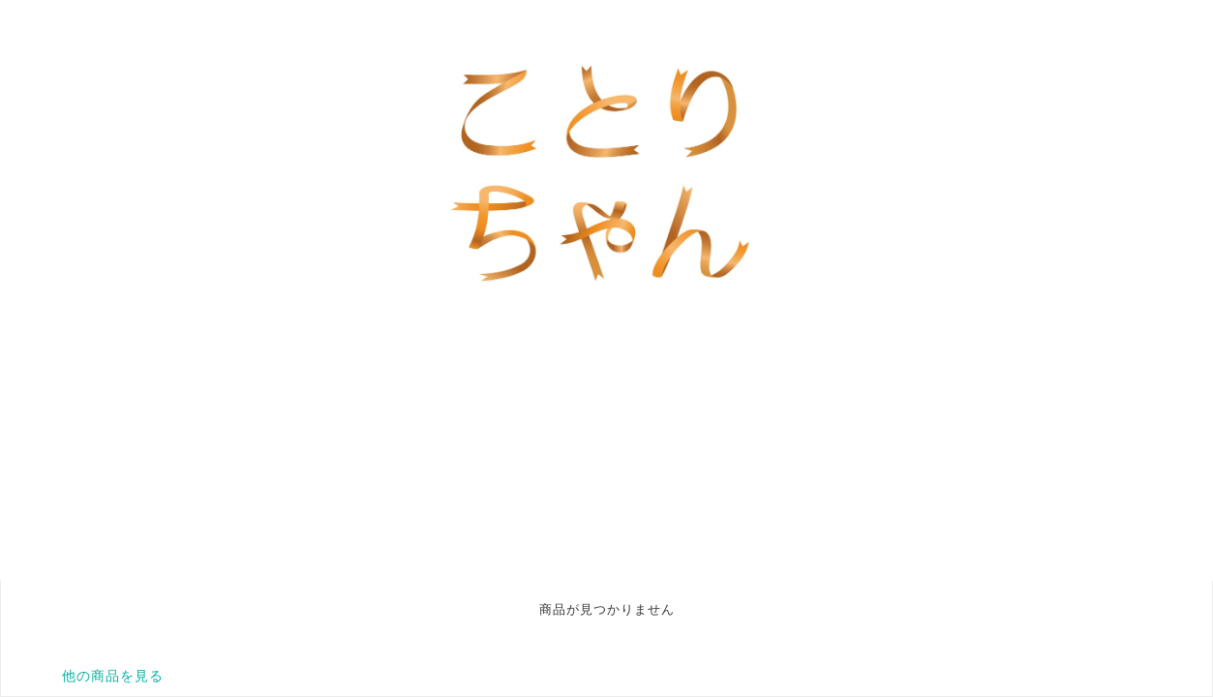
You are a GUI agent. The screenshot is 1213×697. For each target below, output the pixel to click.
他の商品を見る (113, 675)
